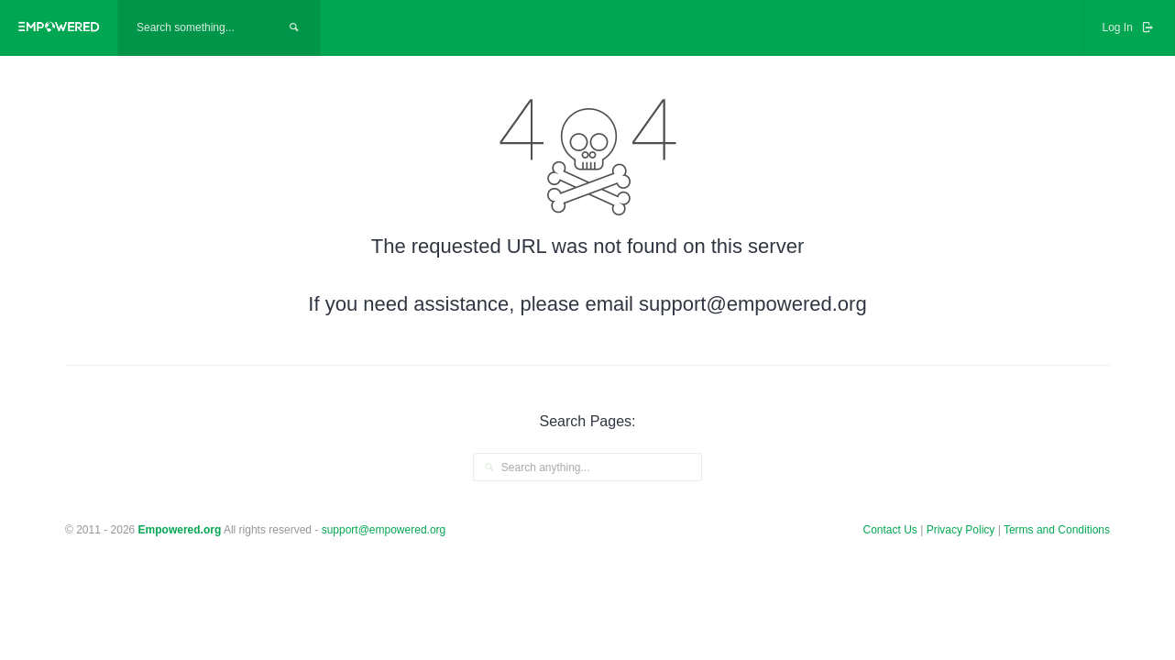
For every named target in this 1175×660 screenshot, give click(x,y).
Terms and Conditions (1057, 529)
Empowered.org (180, 529)
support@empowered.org (384, 529)
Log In (1129, 27)
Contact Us (890, 529)
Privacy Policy (962, 529)
